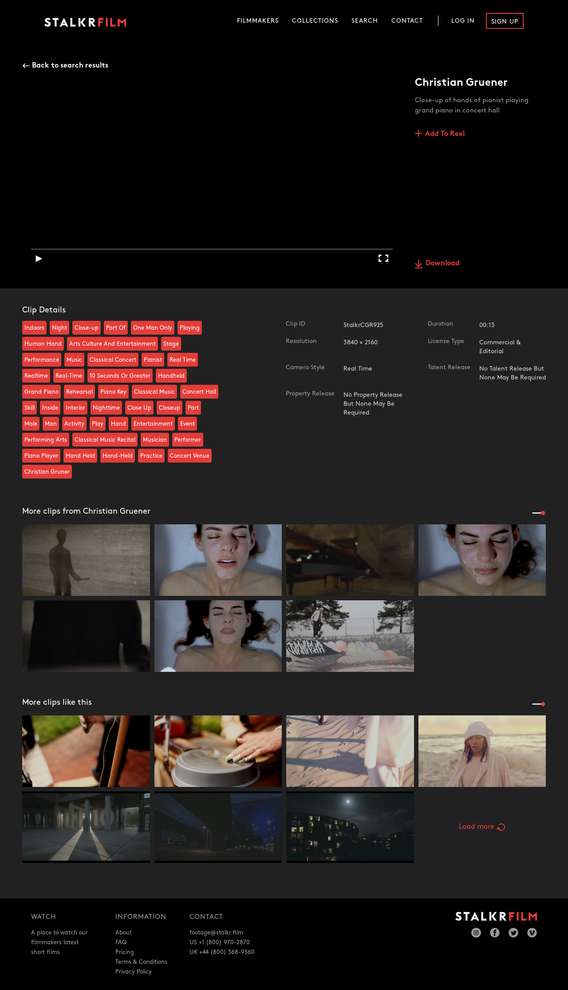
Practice (151, 456)
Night (59, 328)
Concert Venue (189, 456)
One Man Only (152, 328)
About (123, 932)
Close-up (87, 328)
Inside (50, 408)
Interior (75, 408)
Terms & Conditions (141, 962)
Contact (407, 21)
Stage (171, 344)
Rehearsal (79, 392)
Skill (29, 408)
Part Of (116, 328)
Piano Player (41, 456)
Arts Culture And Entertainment (112, 344)
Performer (187, 440)
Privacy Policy (133, 971)
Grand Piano (41, 392)
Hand (118, 424)
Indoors (34, 328)
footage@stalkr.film (216, 932)
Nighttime (106, 408)
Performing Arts (45, 440)
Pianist (153, 360)
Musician (155, 440)
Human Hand (43, 344)
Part (193, 408)
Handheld (171, 376)
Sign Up (504, 21)
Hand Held (80, 456)
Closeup (169, 408)
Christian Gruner (47, 472)
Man (51, 424)
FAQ (120, 942)
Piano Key (113, 392)
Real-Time (68, 376)
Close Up (139, 408)
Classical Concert (113, 360)
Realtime (36, 376)
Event (187, 424)
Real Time (183, 360)
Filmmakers (258, 21)
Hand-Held (118, 456)
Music (74, 360)
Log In (463, 21)
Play (97, 424)
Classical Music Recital (105, 440)
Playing (190, 328)
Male (30, 424)
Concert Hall (199, 392)
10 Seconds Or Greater (120, 376)
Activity (74, 424)
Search (364, 21)
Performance (41, 360)
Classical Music (154, 392)
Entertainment (153, 424)
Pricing (124, 952)
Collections (315, 21)
